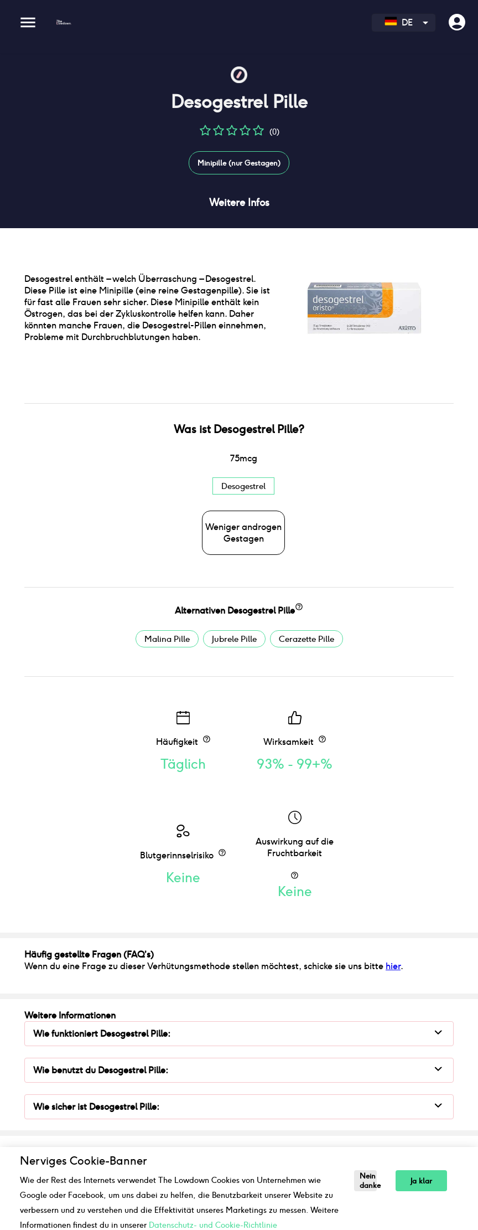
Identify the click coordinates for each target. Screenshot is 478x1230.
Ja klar (421, 1181)
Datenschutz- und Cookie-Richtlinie (213, 1225)
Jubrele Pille (234, 639)
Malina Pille (167, 639)
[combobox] (403, 22)
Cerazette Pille (306, 639)
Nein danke (368, 1180)
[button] (205, 134)
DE (399, 22)
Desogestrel (243, 486)
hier (393, 966)
